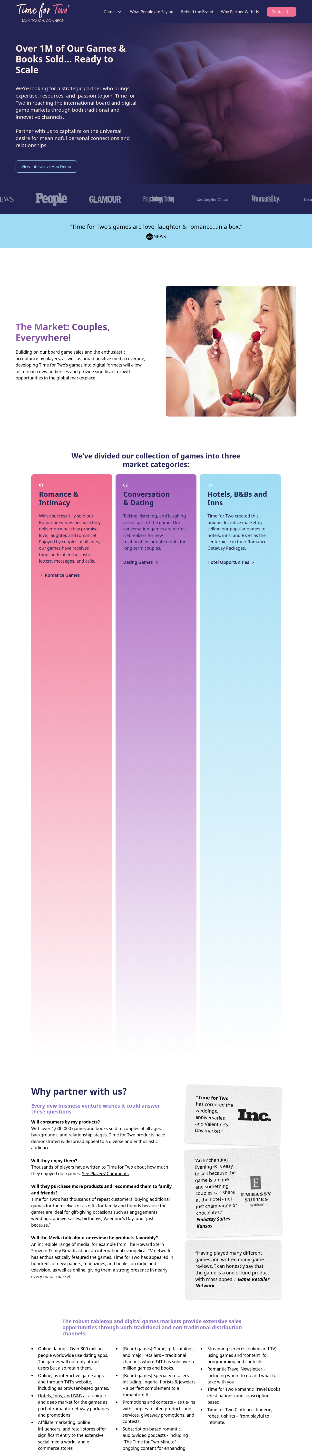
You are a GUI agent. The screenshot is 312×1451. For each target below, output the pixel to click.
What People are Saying (151, 11)
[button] (112, 12)
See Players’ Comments (105, 1173)
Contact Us (282, 11)
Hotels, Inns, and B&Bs (61, 1396)
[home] (43, 11)
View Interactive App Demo (46, 166)
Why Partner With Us (240, 11)
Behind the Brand (197, 11)
